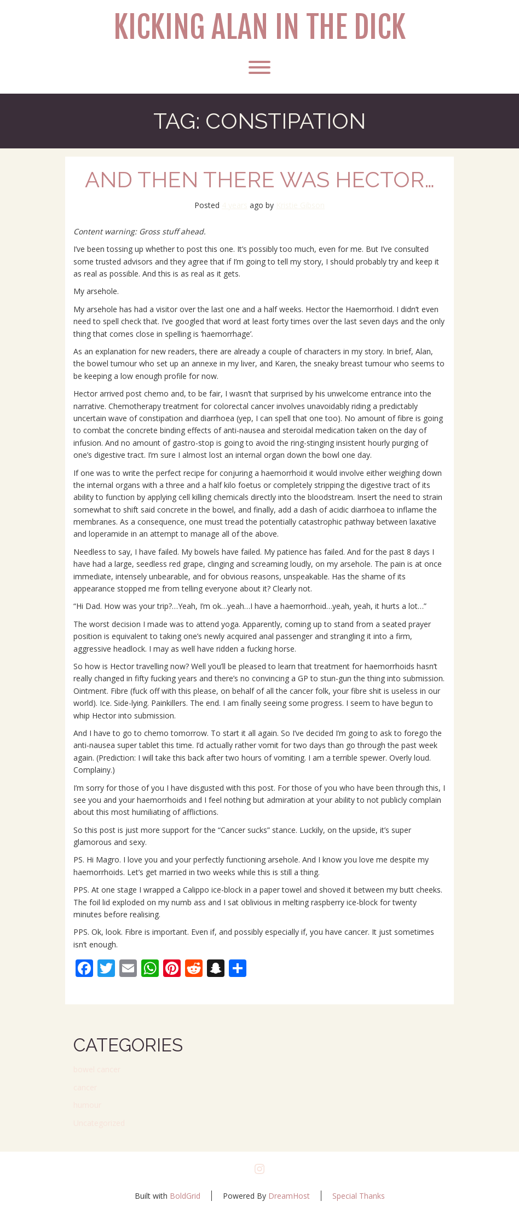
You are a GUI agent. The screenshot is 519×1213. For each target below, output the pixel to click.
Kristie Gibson (300, 205)
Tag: (259, 121)
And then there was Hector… (260, 179)
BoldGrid (185, 1196)
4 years (234, 205)
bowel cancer (96, 1069)
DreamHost (289, 1196)
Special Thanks (358, 1196)
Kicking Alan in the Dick (259, 28)
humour (87, 1105)
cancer (85, 1087)
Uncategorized (99, 1123)
